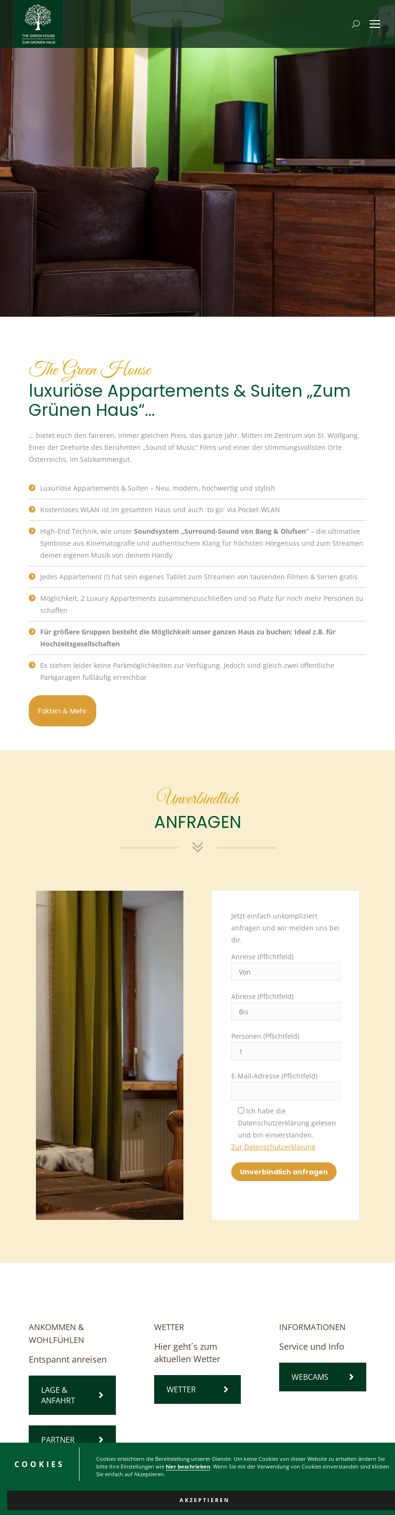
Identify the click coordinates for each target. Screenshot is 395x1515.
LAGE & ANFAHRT (72, 1395)
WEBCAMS (323, 1377)
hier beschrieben (188, 1472)
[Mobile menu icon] (375, 24)
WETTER (198, 1389)
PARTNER (72, 1440)
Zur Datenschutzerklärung (273, 1146)
